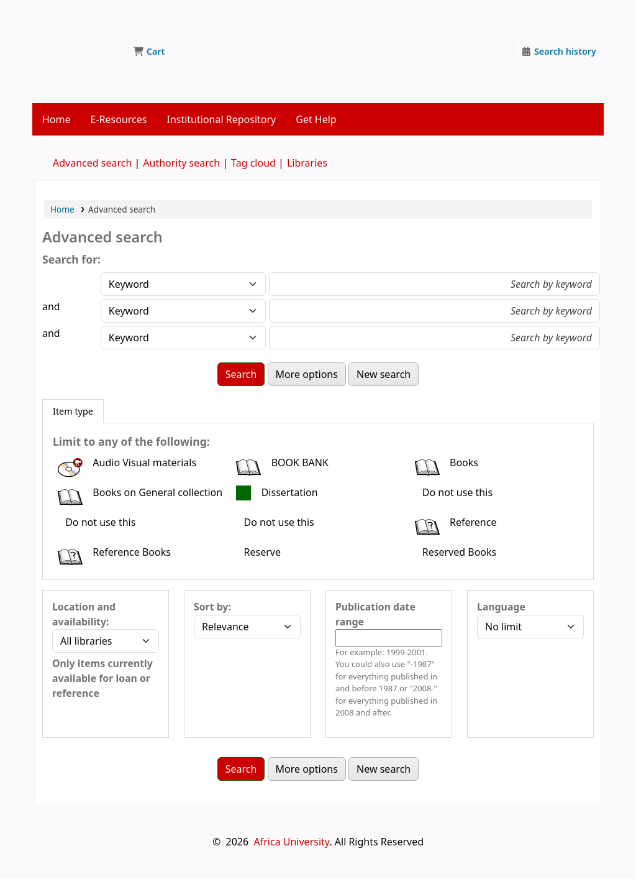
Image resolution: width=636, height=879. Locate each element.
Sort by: (212, 607)
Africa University (291, 842)
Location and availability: (84, 614)
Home (56, 119)
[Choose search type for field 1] (183, 284)
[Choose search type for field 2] (183, 311)
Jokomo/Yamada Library (78, 29)
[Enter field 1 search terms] (434, 284)
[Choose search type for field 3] (183, 337)
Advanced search (92, 163)
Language (501, 607)
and (51, 306)
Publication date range (375, 614)
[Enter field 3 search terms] (434, 337)
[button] (149, 51)
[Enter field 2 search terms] (434, 311)
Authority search (181, 163)
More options (307, 374)
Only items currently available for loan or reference (102, 678)
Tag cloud (253, 163)
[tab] (73, 411)
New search (384, 374)
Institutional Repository (221, 119)
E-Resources (119, 119)
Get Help (316, 119)
